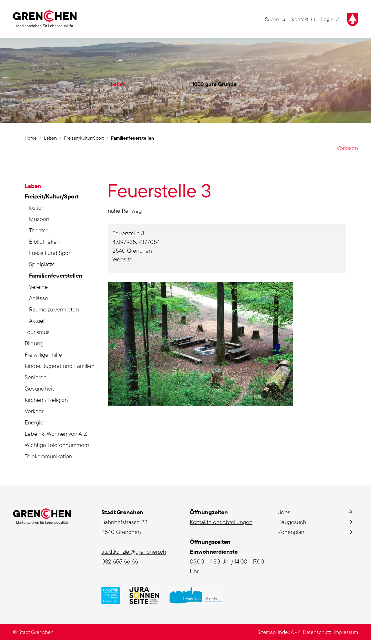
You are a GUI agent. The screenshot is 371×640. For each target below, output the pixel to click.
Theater (38, 230)
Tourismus (37, 332)
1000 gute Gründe (214, 84)
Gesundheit (39, 388)
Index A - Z (289, 632)
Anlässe (38, 298)
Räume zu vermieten (54, 309)
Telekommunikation (48, 456)
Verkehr (34, 411)
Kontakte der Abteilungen (221, 522)
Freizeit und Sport (50, 252)
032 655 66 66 (119, 561)
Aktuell (37, 320)
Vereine (38, 286)
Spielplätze (42, 264)
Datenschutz (317, 632)
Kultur (36, 207)
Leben (118, 84)
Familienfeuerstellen (55, 276)
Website (125, 259)
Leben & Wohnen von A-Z (56, 433)
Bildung (34, 343)
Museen (39, 219)
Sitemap (266, 632)
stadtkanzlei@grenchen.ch (133, 551)
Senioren (36, 377)
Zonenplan (291, 531)
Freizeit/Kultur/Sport (52, 196)
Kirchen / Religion (46, 399)
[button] (275, 19)
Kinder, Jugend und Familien (59, 365)
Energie (34, 422)
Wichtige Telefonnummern (57, 444)
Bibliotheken (44, 241)
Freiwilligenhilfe (43, 354)
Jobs (284, 512)
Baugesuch (292, 522)
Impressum (346, 632)
